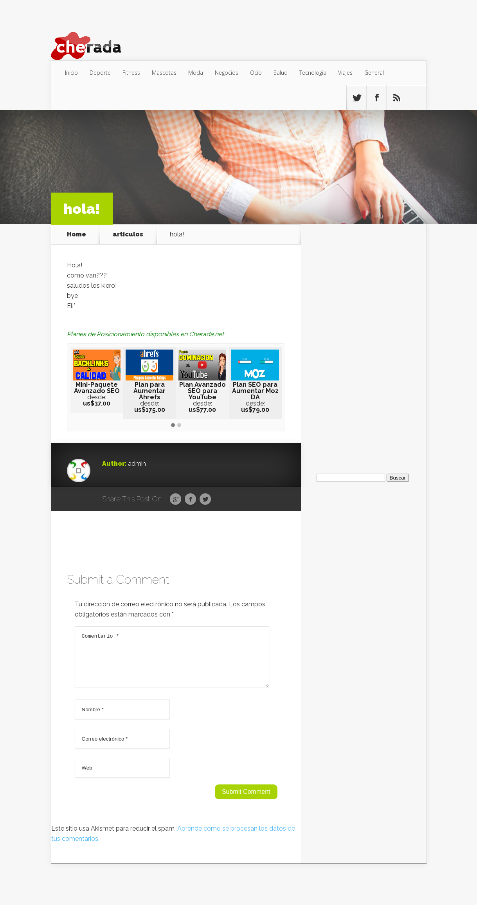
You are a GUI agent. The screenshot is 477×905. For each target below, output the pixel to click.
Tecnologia (312, 72)
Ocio (256, 72)
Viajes (345, 72)
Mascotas (164, 72)
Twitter (205, 499)
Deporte (100, 72)
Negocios (226, 72)
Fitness (131, 72)
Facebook (190, 499)
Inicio (71, 72)
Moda (195, 72)
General (374, 72)
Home (76, 234)
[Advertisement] (363, 341)
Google (175, 499)
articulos (128, 234)
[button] (173, 425)
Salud (281, 72)
